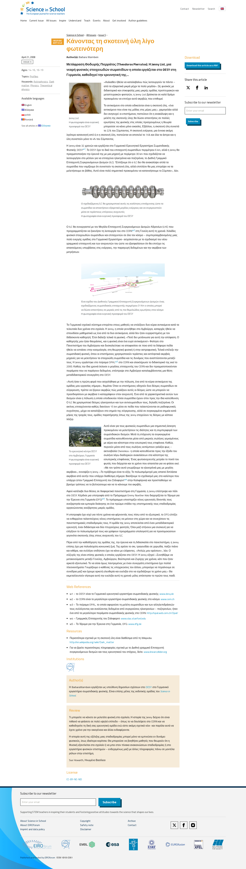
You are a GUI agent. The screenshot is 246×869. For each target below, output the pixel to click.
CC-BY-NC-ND (74, 779)
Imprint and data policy (32, 829)
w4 (125, 479)
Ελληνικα (28, 110)
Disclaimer (85, 829)
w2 (133, 230)
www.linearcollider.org (155, 652)
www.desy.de (166, 594)
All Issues (51, 20)
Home (23, 20)
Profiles (34, 76)
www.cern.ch (167, 599)
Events (97, 20)
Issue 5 (102, 35)
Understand (75, 20)
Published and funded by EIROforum (37, 857)
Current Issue (36, 20)
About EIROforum (30, 825)
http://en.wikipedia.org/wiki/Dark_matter (92, 642)
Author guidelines (137, 20)
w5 (103, 498)
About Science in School (33, 821)
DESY (148, 687)
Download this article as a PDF (202, 65)
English (27, 105)
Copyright (85, 821)
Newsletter (198, 9)
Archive (132, 821)
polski (26, 114)
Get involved (119, 20)
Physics (34, 85)
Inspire (62, 20)
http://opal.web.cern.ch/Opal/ (162, 613)
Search (211, 9)
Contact (184, 9)
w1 (84, 149)
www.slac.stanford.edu (133, 618)
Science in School (75, 35)
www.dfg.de (134, 624)
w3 (116, 361)
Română (27, 119)
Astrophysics (41, 81)
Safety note (86, 825)
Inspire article (57, 41)
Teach (87, 20)
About (106, 20)
